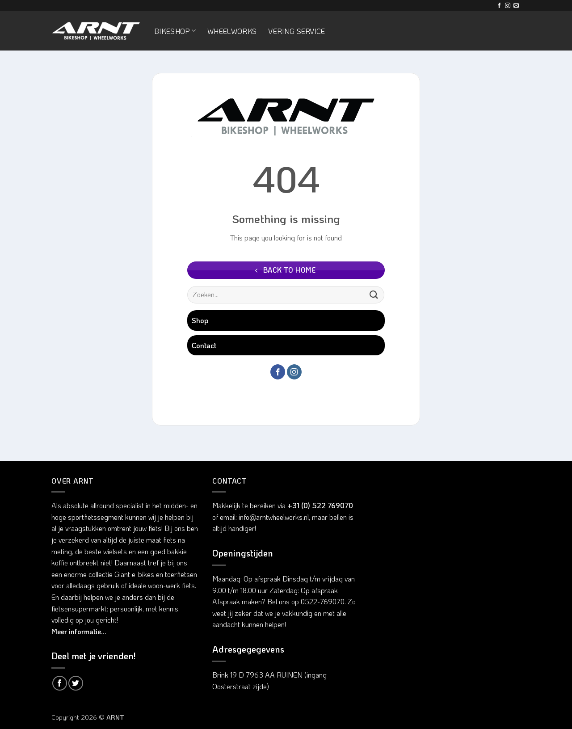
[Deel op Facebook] (59, 683)
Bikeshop (175, 31)
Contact (204, 345)
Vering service (296, 31)
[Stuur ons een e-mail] (516, 6)
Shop (200, 320)
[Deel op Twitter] (75, 683)
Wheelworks (232, 31)
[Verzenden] (374, 294)
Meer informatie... (78, 631)
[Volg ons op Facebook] (499, 6)
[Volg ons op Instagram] (507, 6)
